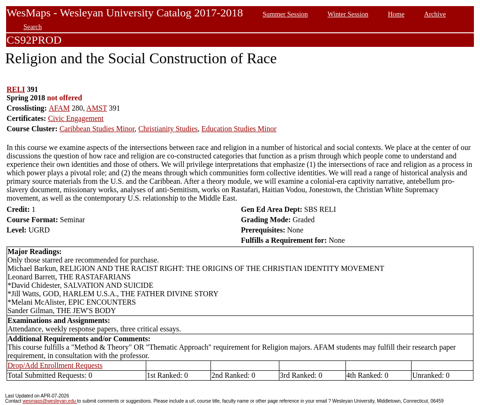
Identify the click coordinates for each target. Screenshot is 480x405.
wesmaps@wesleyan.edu (49, 401)
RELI (16, 89)
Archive (435, 14)
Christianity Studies (168, 129)
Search (32, 26)
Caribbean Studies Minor (97, 129)
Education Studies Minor (239, 129)
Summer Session (285, 14)
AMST (96, 108)
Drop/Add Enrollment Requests (55, 365)
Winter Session (348, 14)
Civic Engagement (76, 118)
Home (396, 14)
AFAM (59, 108)
